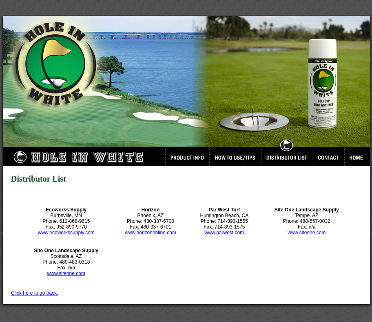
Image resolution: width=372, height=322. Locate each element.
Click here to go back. (34, 293)
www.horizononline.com (150, 232)
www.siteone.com (307, 232)
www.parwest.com (224, 232)
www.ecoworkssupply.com (66, 232)
